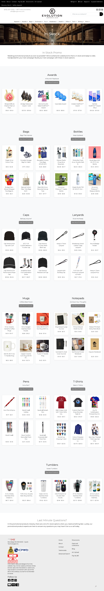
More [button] (87, 21)
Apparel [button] (16, 21)
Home (3, 1)
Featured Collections (75, 544)
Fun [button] (45, 21)
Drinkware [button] (38, 21)
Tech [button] (73, 21)
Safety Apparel (17, 5)
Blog (73, 549)
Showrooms (29, 1)
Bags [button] (30, 21)
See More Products (52, 82)
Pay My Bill (21, 1)
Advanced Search (64, 554)
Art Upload (38, 1)
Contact (14, 1)
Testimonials (62, 550)
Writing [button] (80, 21)
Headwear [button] (52, 21)
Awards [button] (24, 21)
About (9, 1)
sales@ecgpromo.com (17, 11)
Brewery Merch (6, 5)
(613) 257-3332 (9, 10)
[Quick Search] (85, 14)
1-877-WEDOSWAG (23, 10)
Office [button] (67, 21)
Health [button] (61, 21)
